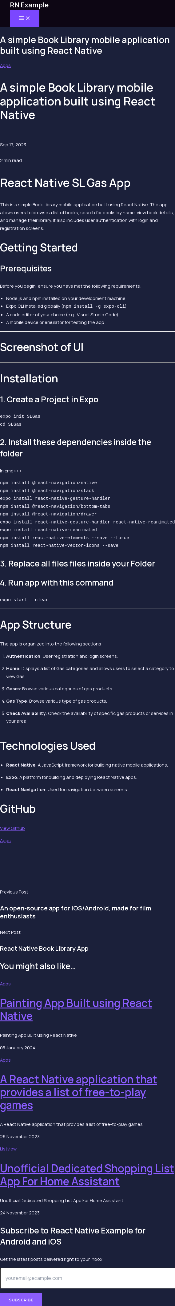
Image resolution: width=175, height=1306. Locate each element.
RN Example (29, 5)
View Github (12, 827)
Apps (5, 65)
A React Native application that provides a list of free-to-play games (78, 1091)
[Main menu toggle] (24, 18)
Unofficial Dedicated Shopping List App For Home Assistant (87, 1174)
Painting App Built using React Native (76, 1009)
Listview (8, 1148)
